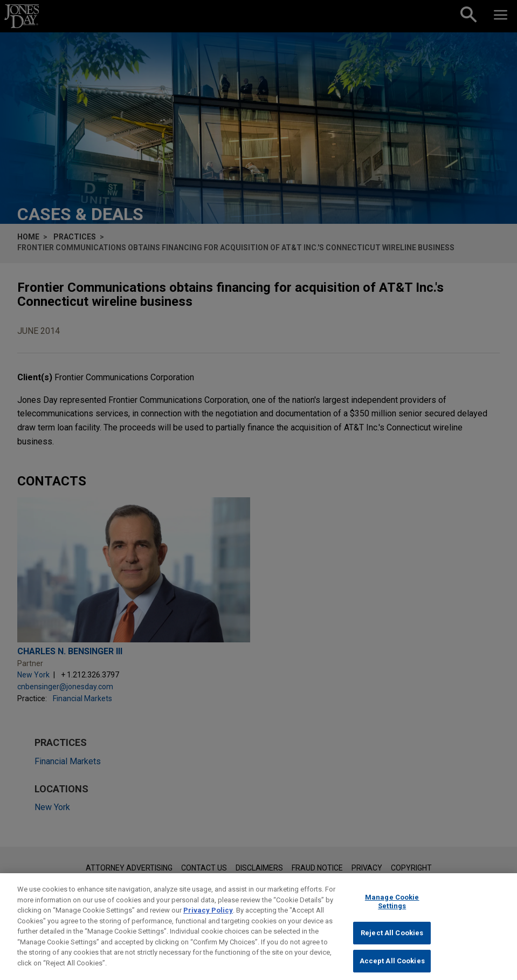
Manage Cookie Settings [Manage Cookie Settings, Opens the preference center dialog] (392, 909)
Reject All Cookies (392, 941)
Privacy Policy (208, 918)
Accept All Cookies (392, 968)
